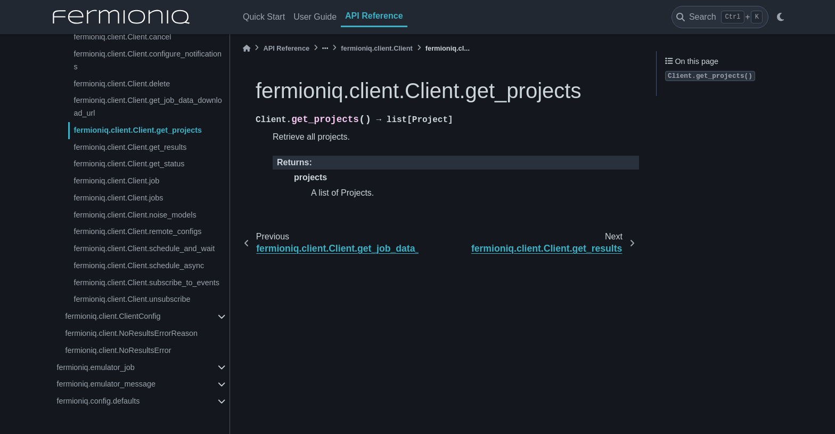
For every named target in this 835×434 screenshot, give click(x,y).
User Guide (315, 16)
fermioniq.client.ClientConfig (112, 316)
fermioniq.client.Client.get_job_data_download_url (147, 106)
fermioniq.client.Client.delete (121, 83)
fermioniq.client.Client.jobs (118, 198)
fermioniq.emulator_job (95, 367)
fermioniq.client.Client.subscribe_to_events (146, 282)
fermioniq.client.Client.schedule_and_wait (144, 248)
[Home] (246, 48)
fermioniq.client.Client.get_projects (137, 130)
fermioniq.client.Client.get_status (128, 163)
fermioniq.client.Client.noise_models (134, 215)
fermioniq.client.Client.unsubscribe (131, 299)
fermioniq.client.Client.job (116, 180)
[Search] (720, 17)
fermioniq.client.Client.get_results (129, 147)
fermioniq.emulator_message (105, 384)
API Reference (374, 15)
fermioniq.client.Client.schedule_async (138, 265)
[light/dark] (780, 17)
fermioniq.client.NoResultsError (118, 350)
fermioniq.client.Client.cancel (122, 37)
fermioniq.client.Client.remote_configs (137, 231)
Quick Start (264, 16)
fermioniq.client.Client (376, 48)
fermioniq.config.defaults (98, 401)
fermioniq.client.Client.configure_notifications (147, 60)
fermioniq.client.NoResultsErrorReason (131, 333)
